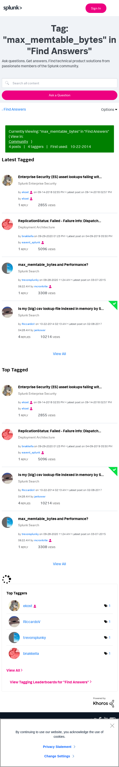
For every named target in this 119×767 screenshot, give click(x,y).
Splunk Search (28, 271)
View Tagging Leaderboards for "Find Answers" (49, 681)
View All (59, 353)
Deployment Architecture (36, 227)
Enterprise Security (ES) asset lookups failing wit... (60, 176)
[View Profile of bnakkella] (27, 236)
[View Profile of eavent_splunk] (31, 242)
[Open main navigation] (113, 8)
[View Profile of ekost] (25, 192)
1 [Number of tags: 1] (110, 606)
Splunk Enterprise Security (37, 183)
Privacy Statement (57, 747)
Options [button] (106, 109)
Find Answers (15, 109)
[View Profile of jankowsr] (39, 330)
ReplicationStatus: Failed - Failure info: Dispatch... (59, 220)
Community (18, 141)
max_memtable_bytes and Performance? (53, 264)
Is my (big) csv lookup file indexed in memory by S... (61, 308)
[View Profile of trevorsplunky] (30, 280)
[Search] (59, 83)
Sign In (96, 8)
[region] (59, 743)
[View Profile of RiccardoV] (28, 324)
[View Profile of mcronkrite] (41, 286)
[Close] (112, 725)
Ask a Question (59, 95)
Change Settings (57, 756)
